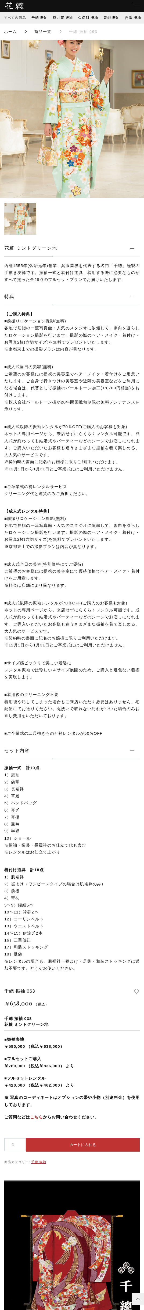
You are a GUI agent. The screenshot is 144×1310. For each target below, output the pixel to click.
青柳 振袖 (111, 17)
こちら (36, 1117)
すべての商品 (15, 17)
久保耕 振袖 (88, 17)
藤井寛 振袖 (63, 17)
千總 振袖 (39, 17)
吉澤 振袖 (133, 17)
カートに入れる (83, 1145)
